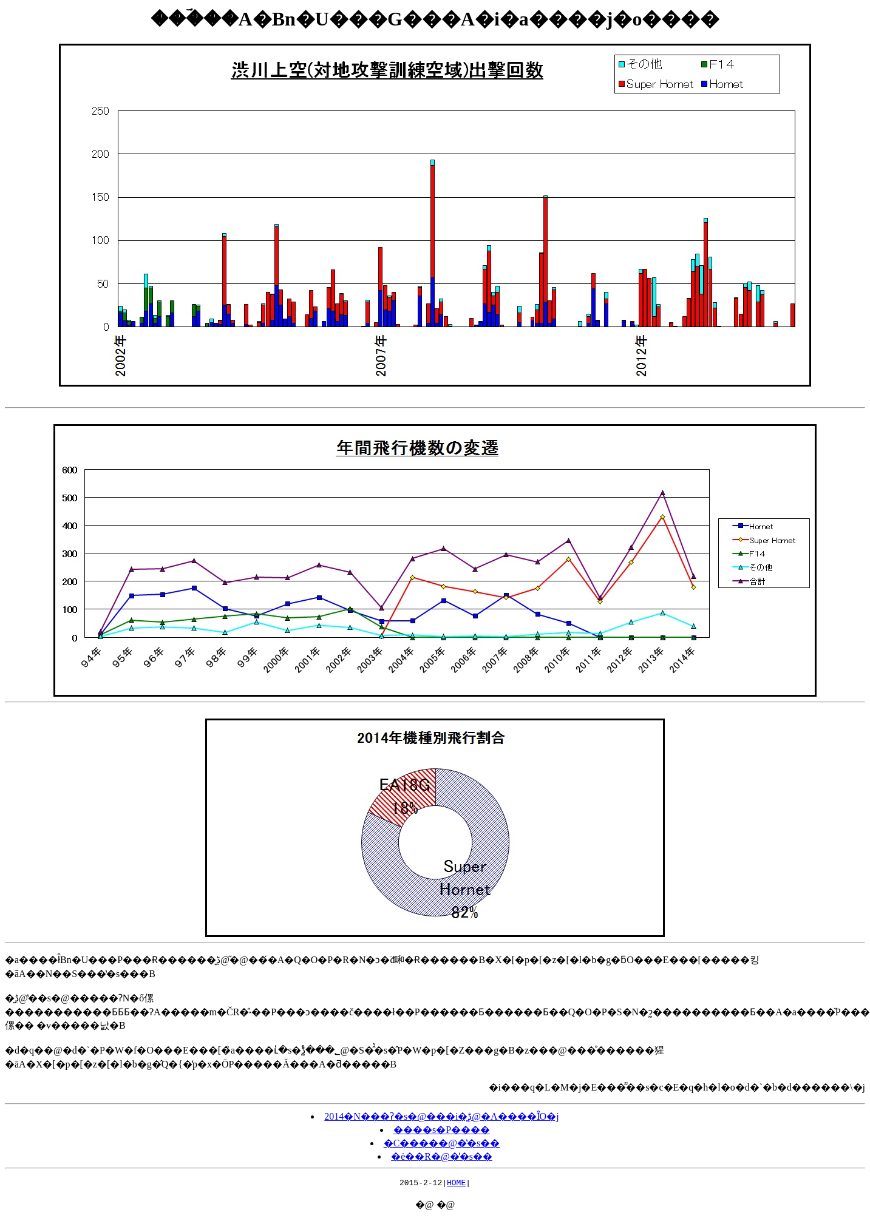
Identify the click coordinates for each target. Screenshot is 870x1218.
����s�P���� (441, 1130)
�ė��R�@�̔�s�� (441, 1156)
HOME (456, 1184)
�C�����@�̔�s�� (442, 1143)
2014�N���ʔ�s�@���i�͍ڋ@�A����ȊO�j (441, 1116)
